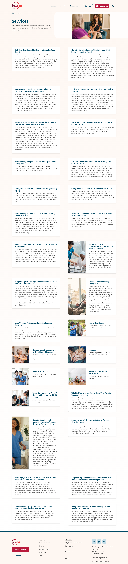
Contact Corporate (98, 558)
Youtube (104, 541)
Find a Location (20, 549)
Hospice (41, 546)
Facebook (94, 541)
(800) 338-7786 (97, 554)
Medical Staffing (44, 549)
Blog (66, 559)
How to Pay (42, 552)
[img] (17, 5)
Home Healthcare (44, 543)
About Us (68, 540)
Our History (69, 546)
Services (42, 540)
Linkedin (99, 541)
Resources (69, 552)
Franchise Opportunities (100, 561)
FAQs (40, 556)
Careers (19, 555)
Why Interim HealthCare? (73, 543)
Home (13, 13)
